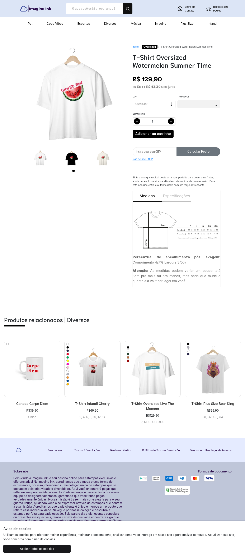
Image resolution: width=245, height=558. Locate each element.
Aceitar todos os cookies (33, 548)
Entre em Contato (186, 9)
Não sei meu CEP (143, 159)
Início (136, 46)
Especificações (176, 196)
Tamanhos (183, 96)
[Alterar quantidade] (154, 121)
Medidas (147, 196)
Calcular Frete (198, 152)
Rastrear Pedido (121, 450)
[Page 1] (73, 171)
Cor (135, 96)
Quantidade (139, 114)
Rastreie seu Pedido (216, 9)
